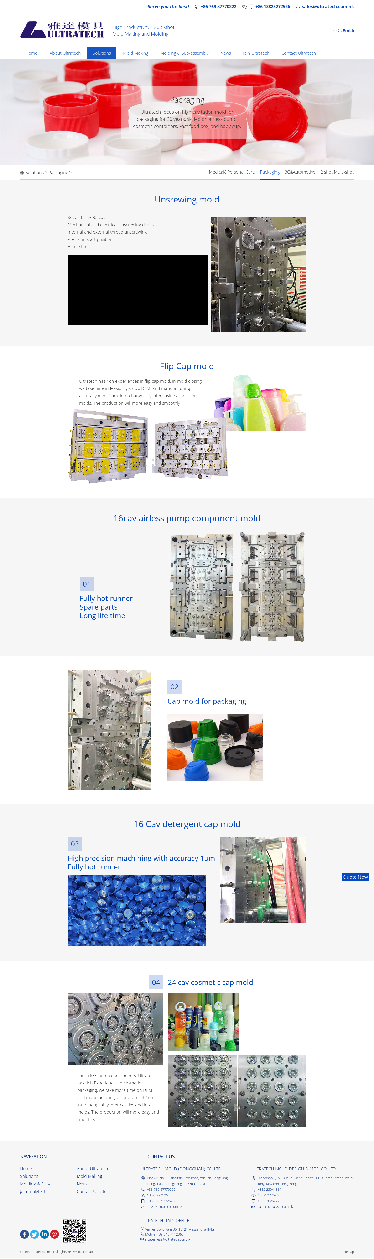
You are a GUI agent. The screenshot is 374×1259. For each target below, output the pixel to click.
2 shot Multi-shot (337, 173)
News (230, 54)
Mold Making (138, 54)
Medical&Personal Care (232, 173)
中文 (336, 30)
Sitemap (87, 1253)
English (348, 30)
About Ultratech (66, 54)
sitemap (348, 1253)
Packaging (58, 173)
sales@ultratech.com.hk (328, 6)
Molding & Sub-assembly (188, 54)
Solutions (104, 54)
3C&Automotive (300, 173)
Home (32, 54)
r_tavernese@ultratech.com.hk (167, 1240)
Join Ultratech (262, 54)
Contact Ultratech (305, 54)
